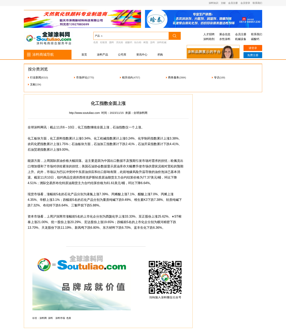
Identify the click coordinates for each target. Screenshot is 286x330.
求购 (160, 54)
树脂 (145, 42)
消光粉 (119, 42)
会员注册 (233, 3)
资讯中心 (141, 54)
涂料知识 (213, 3)
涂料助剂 (208, 39)
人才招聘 (208, 34)
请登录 (253, 48)
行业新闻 (35, 77)
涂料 (50, 318)
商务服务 (173, 77)
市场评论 (81, 77)
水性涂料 (224, 39)
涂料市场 (60, 318)
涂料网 (43, 318)
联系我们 (257, 3)
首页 (84, 54)
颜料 (111, 42)
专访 (216, 77)
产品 (97, 35)
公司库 (122, 54)
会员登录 (245, 3)
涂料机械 (161, 42)
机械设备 (240, 39)
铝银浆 (103, 42)
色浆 (95, 42)
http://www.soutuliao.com (84, 112)
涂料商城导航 (43, 55)
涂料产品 (102, 54)
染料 (152, 42)
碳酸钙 (128, 42)
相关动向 (127, 77)
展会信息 (224, 34)
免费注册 (252, 55)
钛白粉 (137, 42)
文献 (223, 3)
